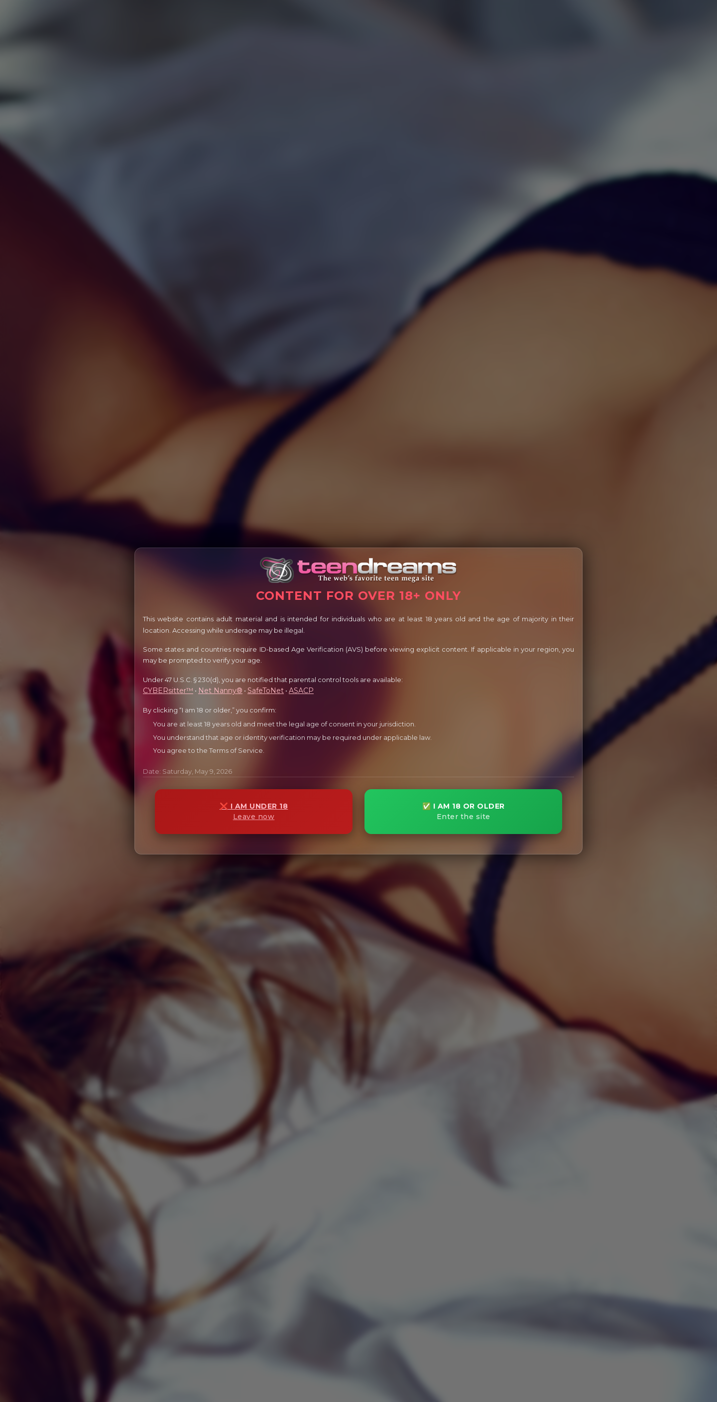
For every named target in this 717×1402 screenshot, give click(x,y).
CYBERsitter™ (168, 690)
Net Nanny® (220, 690)
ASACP (301, 690)
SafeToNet (265, 690)
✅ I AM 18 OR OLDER (463, 811)
